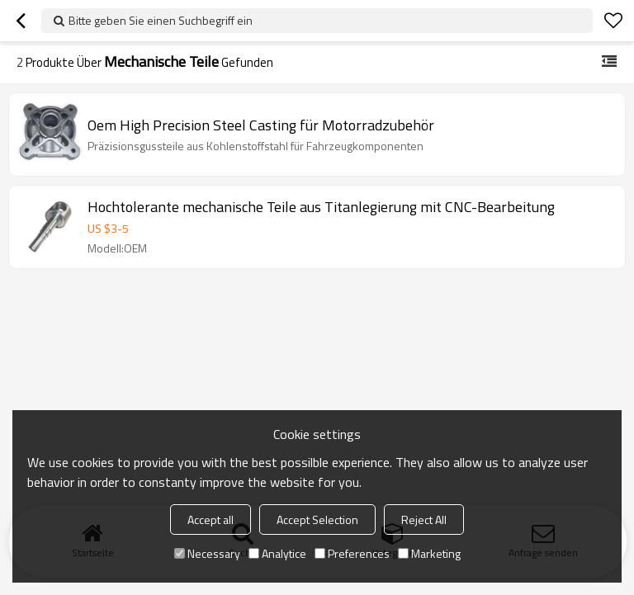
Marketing (429, 553)
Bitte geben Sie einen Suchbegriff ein (161, 20)
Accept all (210, 519)
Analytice (277, 553)
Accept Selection (317, 519)
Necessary (207, 553)
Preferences (352, 553)
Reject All (424, 519)
